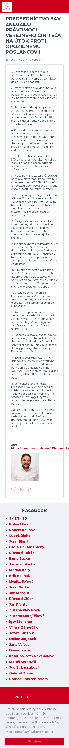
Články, (24, 59)
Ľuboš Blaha (19, 536)
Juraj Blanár (19, 541)
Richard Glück (21, 599)
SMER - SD (18, 518)
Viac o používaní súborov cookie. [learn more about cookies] (30, 732)
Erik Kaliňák (19, 576)
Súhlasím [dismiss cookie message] (34, 741)
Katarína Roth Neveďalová (31, 656)
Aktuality (23, 697)
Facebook (35, 59)
